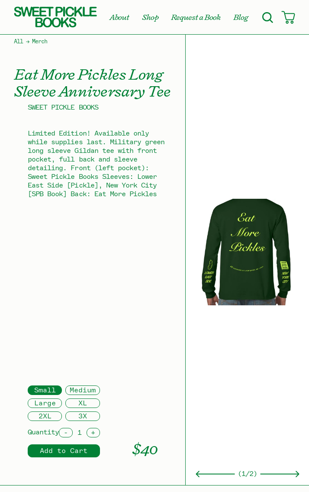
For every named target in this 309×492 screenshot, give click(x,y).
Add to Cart (63, 451)
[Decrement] (65, 432)
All (18, 41)
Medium (83, 390)
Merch (39, 41)
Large (45, 403)
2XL (45, 416)
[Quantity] (80, 432)
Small (45, 390)
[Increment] (93, 432)
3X (82, 416)
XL (82, 403)
